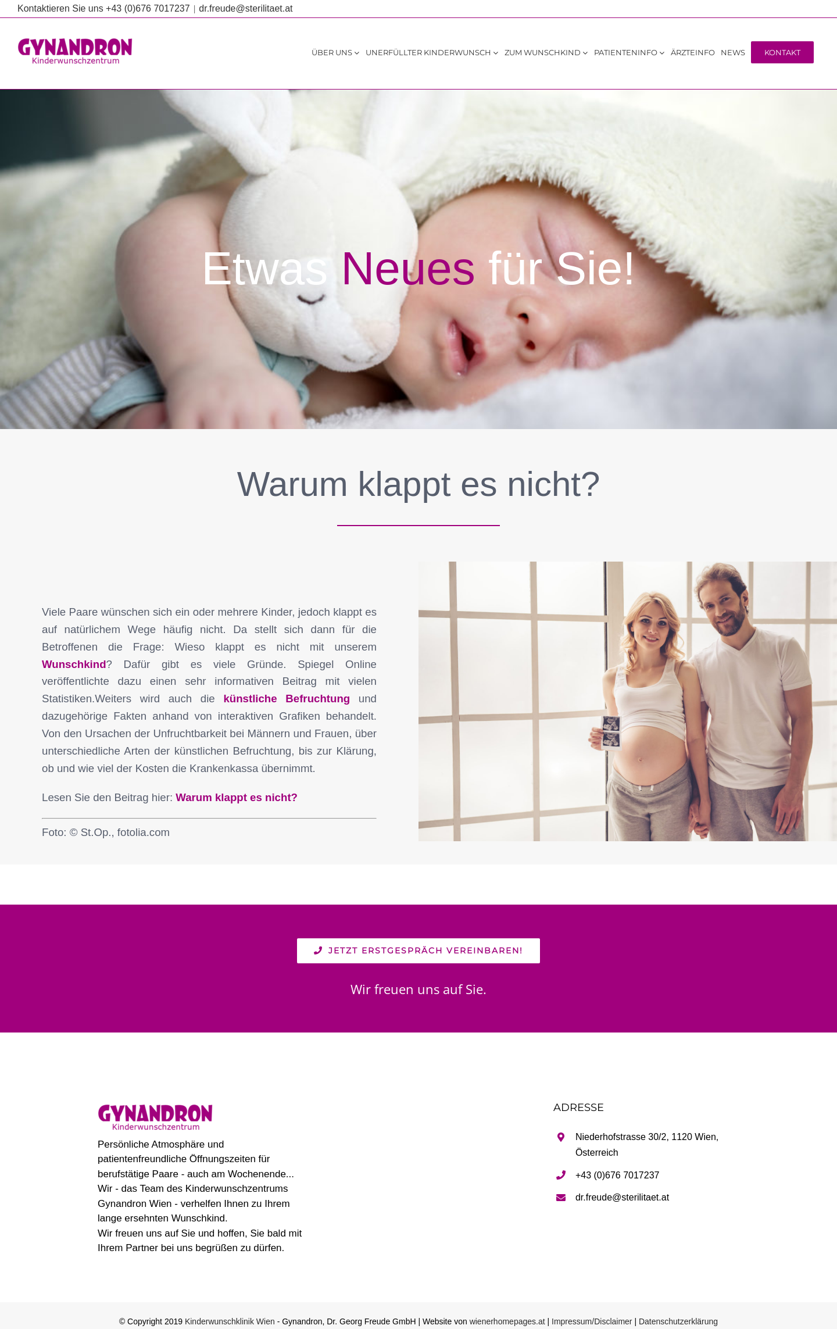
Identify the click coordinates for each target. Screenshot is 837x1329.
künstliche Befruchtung (286, 698)
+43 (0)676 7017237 (617, 1175)
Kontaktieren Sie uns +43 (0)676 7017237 (103, 8)
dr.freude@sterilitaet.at (245, 8)
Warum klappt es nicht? (237, 797)
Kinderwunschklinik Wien (230, 1321)
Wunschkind (74, 664)
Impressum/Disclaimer (592, 1321)
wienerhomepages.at (507, 1321)
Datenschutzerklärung (678, 1321)
